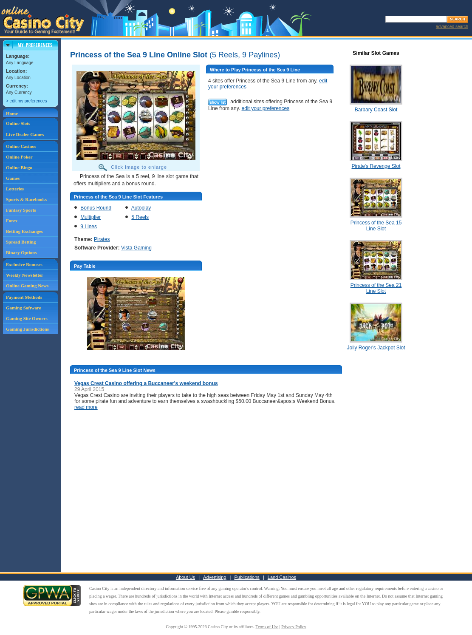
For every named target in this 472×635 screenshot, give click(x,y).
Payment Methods (24, 297)
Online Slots (18, 123)
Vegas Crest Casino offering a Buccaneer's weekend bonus (146, 383)
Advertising (214, 577)
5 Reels (140, 217)
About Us (185, 577)
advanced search (452, 26)
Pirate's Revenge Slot (375, 166)
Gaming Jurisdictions (27, 329)
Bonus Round (95, 208)
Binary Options (21, 252)
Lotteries (15, 188)
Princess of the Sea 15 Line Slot (376, 226)
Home (12, 113)
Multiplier (90, 217)
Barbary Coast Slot (376, 110)
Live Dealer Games (25, 134)
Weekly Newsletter (24, 275)
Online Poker (19, 156)
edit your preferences (265, 108)
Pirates (102, 239)
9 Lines (88, 227)
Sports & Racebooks (26, 199)
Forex (11, 220)
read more (86, 407)
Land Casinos (282, 577)
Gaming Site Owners (27, 318)
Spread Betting (21, 241)
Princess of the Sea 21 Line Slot (376, 288)
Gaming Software (23, 307)
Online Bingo (19, 167)
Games (13, 178)
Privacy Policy (293, 626)
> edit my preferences (26, 101)
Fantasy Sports (21, 210)
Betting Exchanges (24, 231)
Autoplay (141, 208)
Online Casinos (21, 146)
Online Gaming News (27, 285)
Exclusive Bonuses (24, 264)
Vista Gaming (136, 248)
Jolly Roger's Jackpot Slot (376, 348)
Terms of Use (267, 626)
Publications (247, 577)
